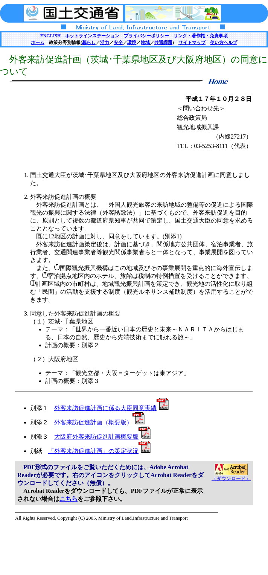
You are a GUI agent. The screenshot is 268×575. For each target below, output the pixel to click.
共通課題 (163, 42)
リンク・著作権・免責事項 (201, 35)
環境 (131, 42)
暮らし (89, 42)
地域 (145, 42)
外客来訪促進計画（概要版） (99, 422)
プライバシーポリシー (146, 35)
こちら (68, 499)
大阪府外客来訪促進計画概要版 (102, 436)
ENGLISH (50, 35)
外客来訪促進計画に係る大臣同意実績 (111, 408)
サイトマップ (192, 42)
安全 (118, 42)
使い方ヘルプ (223, 42)
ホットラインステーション (92, 35)
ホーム (37, 42)
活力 (104, 42)
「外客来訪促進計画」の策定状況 (99, 451)
